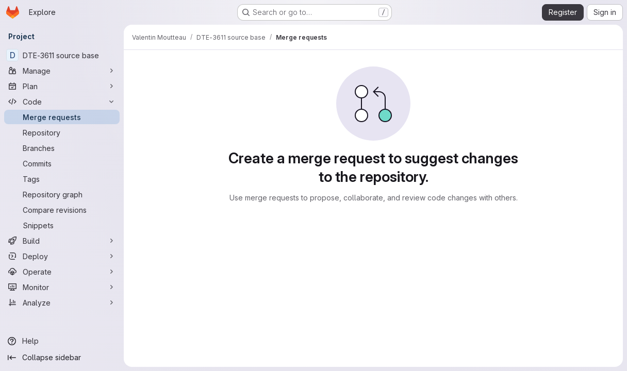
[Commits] (62, 163)
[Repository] (62, 132)
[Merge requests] (62, 117)
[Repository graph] (62, 194)
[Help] (62, 341)
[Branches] (62, 148)
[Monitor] (62, 287)
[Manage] (62, 70)
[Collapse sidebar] (62, 357)
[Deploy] (62, 256)
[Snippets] (62, 225)
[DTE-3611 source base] (62, 55)
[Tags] (62, 179)
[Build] (62, 240)
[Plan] (62, 86)
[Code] (62, 101)
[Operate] (62, 271)
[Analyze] (62, 302)
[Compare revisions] (62, 210)
